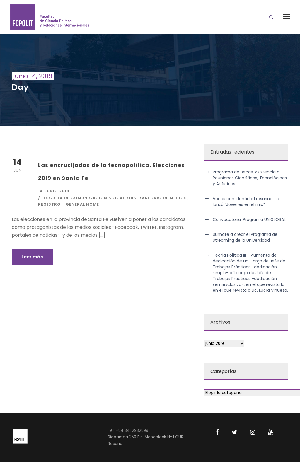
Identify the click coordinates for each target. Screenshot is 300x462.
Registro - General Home (68, 204)
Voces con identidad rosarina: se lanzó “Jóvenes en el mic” (246, 201)
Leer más (32, 257)
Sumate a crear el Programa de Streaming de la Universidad (245, 237)
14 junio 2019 (53, 191)
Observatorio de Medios (157, 198)
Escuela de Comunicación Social (84, 198)
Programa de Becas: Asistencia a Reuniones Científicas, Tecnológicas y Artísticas (250, 178)
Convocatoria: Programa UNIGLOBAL (249, 219)
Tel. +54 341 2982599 (128, 430)
